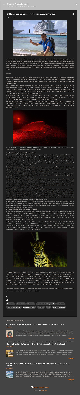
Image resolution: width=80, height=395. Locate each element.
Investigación (60, 304)
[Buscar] (76, 4)
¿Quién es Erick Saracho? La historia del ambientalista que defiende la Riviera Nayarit (35, 344)
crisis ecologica (20, 304)
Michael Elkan (44, 390)
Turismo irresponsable (59, 307)
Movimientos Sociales (29, 307)
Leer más (71, 339)
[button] (73, 14)
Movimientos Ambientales (14, 307)
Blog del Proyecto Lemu (18, 4)
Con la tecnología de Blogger (40, 387)
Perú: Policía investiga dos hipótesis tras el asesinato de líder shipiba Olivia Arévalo (35, 324)
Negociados (41, 307)
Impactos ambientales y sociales (46, 304)
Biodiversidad (10, 304)
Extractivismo (31, 304)
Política (48, 307)
